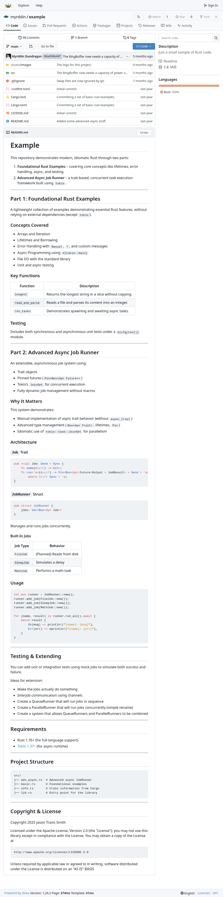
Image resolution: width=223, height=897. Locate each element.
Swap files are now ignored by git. (81, 81)
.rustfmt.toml (20, 89)
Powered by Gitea (16, 893)
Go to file (47, 46)
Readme (168, 61)
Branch (79, 37)
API (215, 893)
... (127, 56)
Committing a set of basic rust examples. (86, 97)
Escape (144, 132)
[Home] (8, 5)
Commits (29, 37)
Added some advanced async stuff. (81, 121)
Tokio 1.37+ (26, 746)
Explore (23, 5)
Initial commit (67, 89)
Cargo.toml (19, 105)
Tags (129, 37)
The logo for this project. (74, 65)
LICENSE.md (19, 113)
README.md (20, 121)
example (37, 17)
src (13, 73)
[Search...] (216, 38)
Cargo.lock (18, 97)
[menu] (188, 893)
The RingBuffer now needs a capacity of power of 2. (99, 56)
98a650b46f (52, 56)
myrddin (18, 17)
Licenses (204, 893)
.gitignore (18, 81)
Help (39, 5)
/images (21, 65)
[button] (31, 46)
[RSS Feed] (139, 16)
